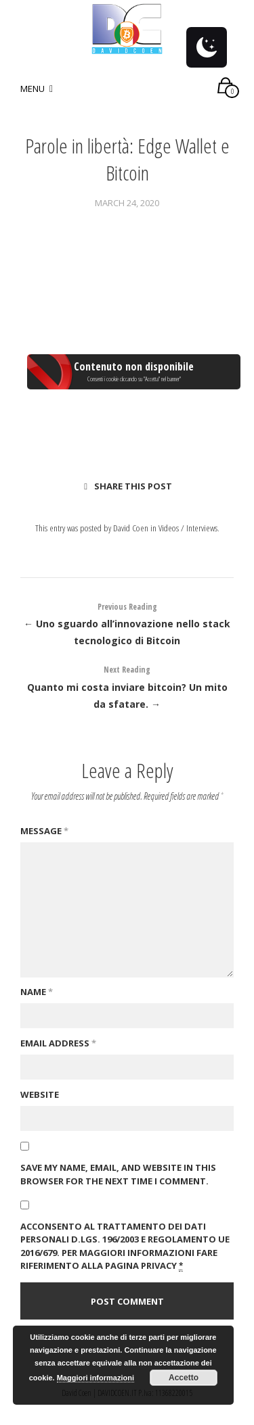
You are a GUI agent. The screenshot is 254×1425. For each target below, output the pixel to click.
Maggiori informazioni (95, 1378)
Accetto (183, 1377)
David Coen (130, 527)
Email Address (58, 1043)
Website (39, 1094)
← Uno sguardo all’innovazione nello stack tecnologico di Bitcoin (127, 622)
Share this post (128, 486)
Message (44, 831)
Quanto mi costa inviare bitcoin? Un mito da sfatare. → (127, 685)
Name (36, 992)
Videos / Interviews (187, 527)
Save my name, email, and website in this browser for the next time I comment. (118, 1174)
